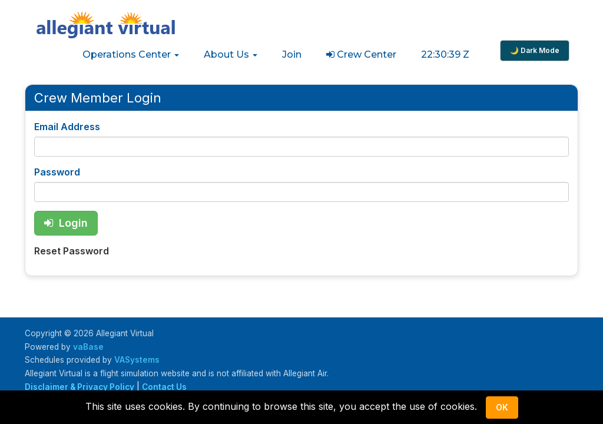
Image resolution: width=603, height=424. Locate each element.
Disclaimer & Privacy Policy (79, 387)
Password (57, 172)
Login (66, 223)
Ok (502, 407)
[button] (131, 54)
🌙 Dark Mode (534, 50)
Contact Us (164, 387)
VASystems (137, 360)
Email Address (67, 126)
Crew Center (361, 54)
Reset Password (71, 251)
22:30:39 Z (445, 54)
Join (292, 54)
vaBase (88, 347)
